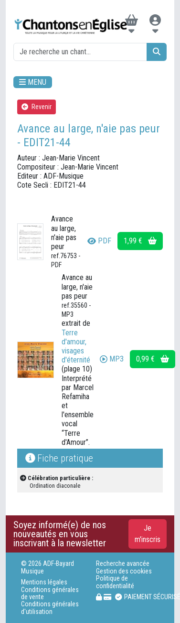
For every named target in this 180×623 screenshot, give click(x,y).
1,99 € (140, 240)
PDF (99, 240)
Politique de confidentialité (115, 582)
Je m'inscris (147, 533)
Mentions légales (44, 582)
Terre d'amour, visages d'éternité (76, 346)
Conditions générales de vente (50, 593)
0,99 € (152, 358)
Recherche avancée (122, 563)
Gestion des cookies (124, 571)
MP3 (112, 358)
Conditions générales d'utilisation (50, 608)
